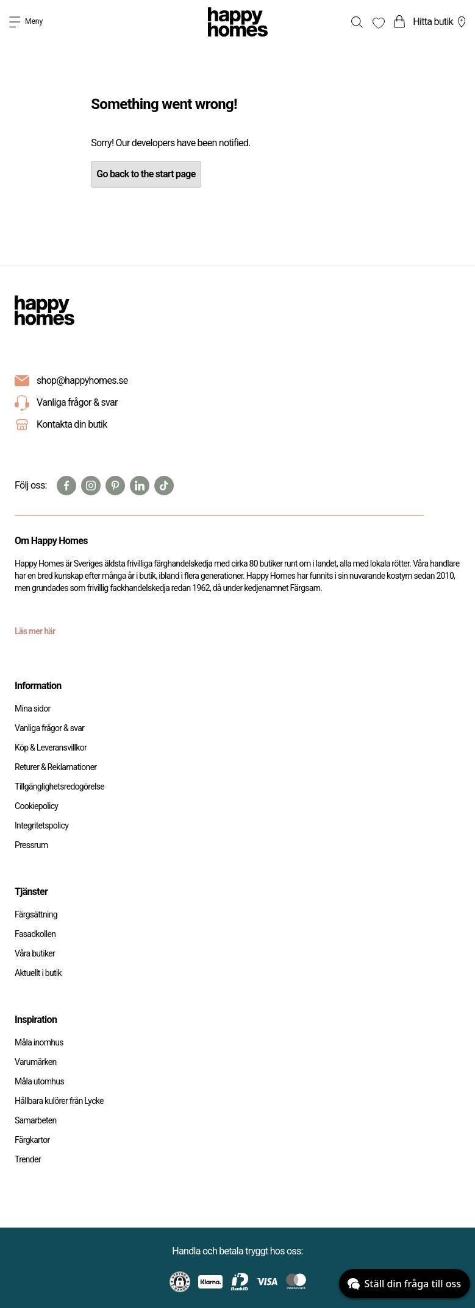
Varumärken (35, 1062)
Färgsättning (36, 914)
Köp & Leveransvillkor (51, 747)
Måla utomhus (39, 1081)
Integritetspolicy (41, 825)
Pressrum (31, 845)
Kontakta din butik (72, 424)
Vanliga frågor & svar (66, 403)
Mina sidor (33, 708)
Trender (28, 1159)
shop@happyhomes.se (82, 380)
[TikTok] (164, 485)
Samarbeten (36, 1120)
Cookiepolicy (36, 806)
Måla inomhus (39, 1042)
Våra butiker (35, 953)
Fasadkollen (35, 934)
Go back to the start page (145, 174)
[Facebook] (66, 485)
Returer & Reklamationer (55, 767)
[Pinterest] (115, 485)
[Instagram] (91, 485)
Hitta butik (441, 22)
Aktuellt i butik (38, 973)
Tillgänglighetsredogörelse (59, 786)
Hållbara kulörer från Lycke (59, 1101)
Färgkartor (32, 1140)
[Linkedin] (139, 485)
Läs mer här (35, 631)
